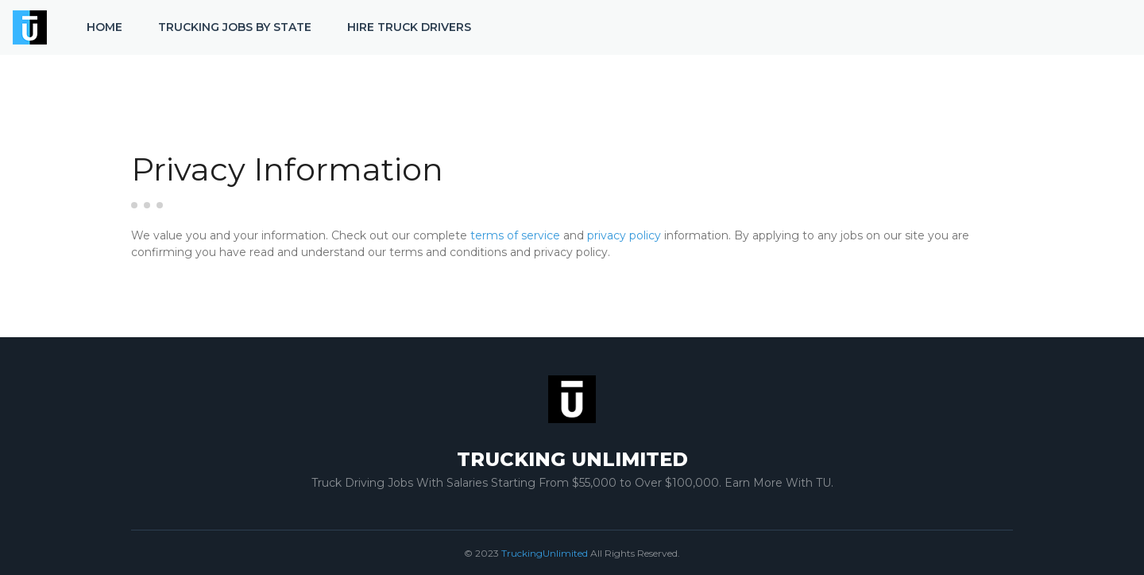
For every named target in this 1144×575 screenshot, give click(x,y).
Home (104, 27)
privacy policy (624, 235)
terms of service (515, 235)
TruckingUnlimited (544, 553)
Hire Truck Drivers (409, 27)
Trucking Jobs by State (234, 27)
